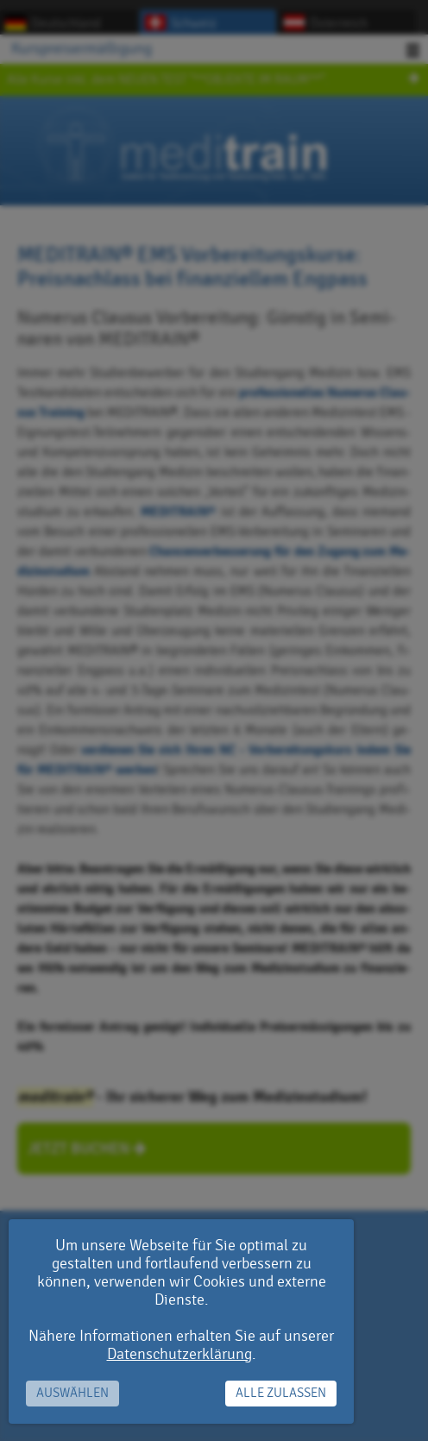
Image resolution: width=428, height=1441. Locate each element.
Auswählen (72, 1393)
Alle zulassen (281, 1393)
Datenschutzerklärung (179, 1354)
